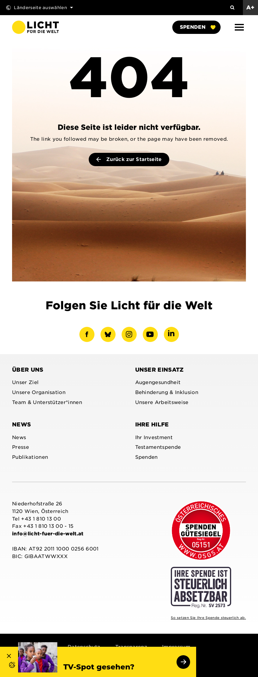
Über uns (27, 369)
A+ (250, 7)
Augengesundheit (158, 382)
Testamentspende (158, 447)
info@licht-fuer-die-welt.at (48, 534)
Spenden (197, 27)
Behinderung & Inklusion (166, 392)
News (21, 424)
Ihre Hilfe (152, 424)
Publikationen (30, 457)
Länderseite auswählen (39, 7)
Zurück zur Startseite (128, 159)
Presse (20, 447)
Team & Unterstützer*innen (47, 402)
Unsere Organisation (38, 392)
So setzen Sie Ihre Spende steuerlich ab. (208, 618)
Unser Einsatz (159, 369)
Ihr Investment (154, 437)
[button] (239, 27)
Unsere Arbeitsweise (162, 402)
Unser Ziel (25, 382)
